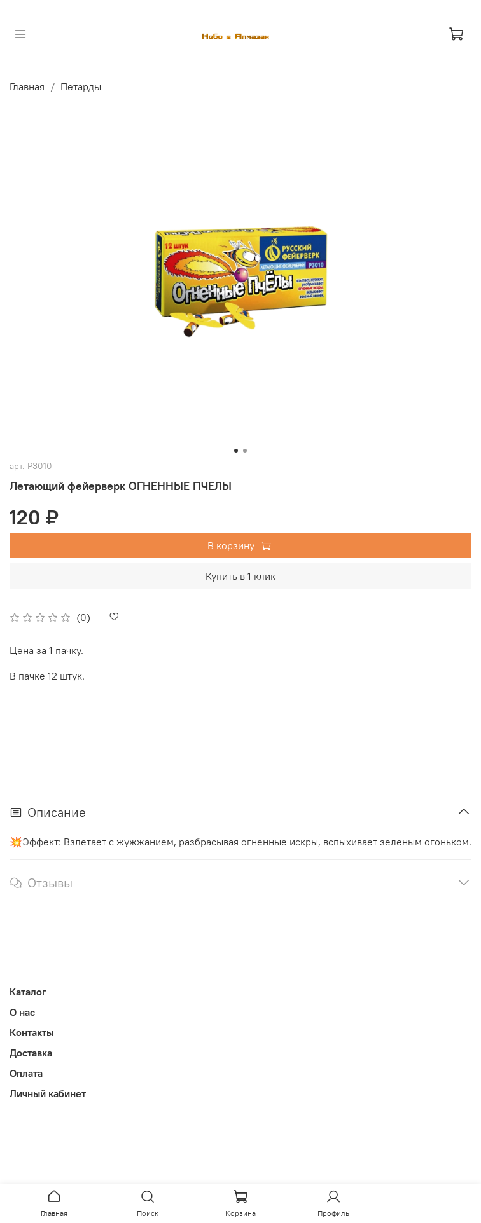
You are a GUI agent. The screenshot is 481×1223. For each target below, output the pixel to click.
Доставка (31, 1052)
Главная (27, 86)
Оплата (26, 1073)
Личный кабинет (48, 1093)
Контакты (31, 1032)
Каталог (28, 991)
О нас (22, 1012)
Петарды (80, 86)
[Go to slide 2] (245, 451)
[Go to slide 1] (236, 451)
